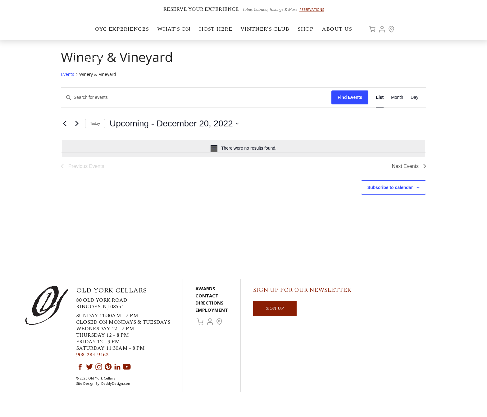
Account (382, 29)
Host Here (216, 30)
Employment (211, 310)
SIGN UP (275, 308)
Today (95, 123)
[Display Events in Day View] (414, 97)
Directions (209, 303)
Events (67, 74)
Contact (206, 295)
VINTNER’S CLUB (265, 30)
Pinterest (108, 367)
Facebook (80, 367)
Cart (372, 29)
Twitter (89, 367)
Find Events (350, 97)
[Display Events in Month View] (397, 97)
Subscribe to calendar (390, 187)
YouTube (127, 367)
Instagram (99, 367)
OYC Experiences (122, 30)
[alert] (243, 148)
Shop (306, 30)
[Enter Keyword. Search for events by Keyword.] (196, 97)
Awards (205, 288)
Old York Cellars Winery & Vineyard (70, 63)
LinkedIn (117, 367)
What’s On (174, 30)
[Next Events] (76, 123)
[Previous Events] (64, 123)
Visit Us (391, 29)
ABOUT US (337, 30)
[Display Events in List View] (380, 97)
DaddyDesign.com (116, 383)
